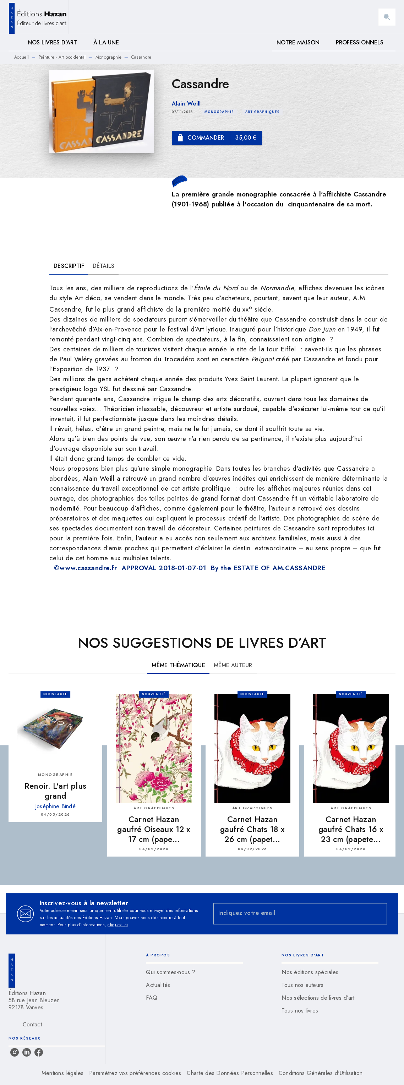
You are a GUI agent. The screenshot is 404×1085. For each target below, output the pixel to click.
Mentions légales (62, 1073)
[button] (219, 112)
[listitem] (15, 1052)
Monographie (108, 57)
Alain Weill (186, 103)
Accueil (21, 57)
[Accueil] (38, 17)
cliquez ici (118, 925)
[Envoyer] (378, 913)
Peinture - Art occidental (62, 57)
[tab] (16, 42)
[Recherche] (386, 17)
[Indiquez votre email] (291, 913)
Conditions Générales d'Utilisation (320, 1073)
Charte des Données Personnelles (230, 1073)
